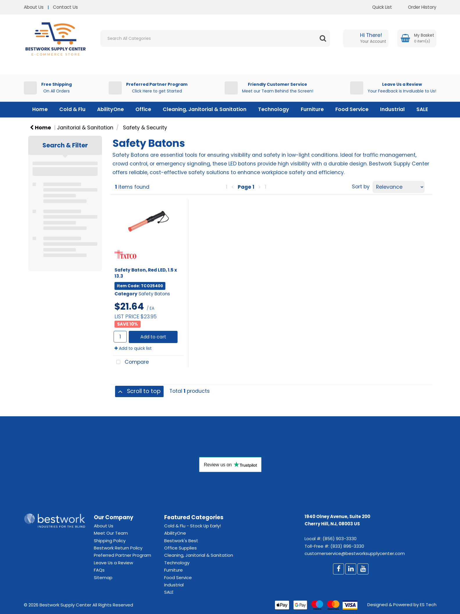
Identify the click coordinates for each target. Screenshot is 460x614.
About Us (34, 7)
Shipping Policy (110, 541)
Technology (273, 109)
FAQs (99, 570)
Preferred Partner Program (122, 555)
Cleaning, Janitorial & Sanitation (204, 109)
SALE (422, 109)
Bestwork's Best (181, 541)
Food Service (351, 109)
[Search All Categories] (215, 38)
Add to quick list (133, 348)
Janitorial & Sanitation (85, 127)
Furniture (312, 109)
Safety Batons (154, 294)
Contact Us (65, 7)
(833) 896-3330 (347, 546)
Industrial (392, 109)
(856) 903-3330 (340, 539)
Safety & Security (145, 127)
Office (143, 109)
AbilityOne (110, 109)
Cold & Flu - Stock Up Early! (192, 526)
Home (40, 109)
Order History (417, 7)
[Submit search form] (323, 38)
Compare (131, 362)
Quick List (378, 7)
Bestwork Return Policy (118, 548)
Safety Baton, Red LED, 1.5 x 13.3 (145, 273)
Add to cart (153, 336)
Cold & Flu (72, 109)
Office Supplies (180, 548)
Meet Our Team (111, 533)
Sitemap (103, 577)
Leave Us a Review (113, 563)
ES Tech (428, 604)
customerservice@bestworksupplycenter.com (355, 553)
